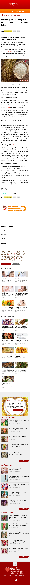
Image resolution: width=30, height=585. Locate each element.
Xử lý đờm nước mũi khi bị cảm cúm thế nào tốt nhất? (21, 294)
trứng (8, 107)
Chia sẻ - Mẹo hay (16, 15)
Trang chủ (5, 15)
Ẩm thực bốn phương (8, 417)
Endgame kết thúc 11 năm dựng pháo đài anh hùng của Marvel (8, 327)
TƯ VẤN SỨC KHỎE (6, 465)
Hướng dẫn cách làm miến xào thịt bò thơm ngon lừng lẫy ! (7, 342)
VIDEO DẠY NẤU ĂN (18, 11)
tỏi (13, 145)
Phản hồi (6, 264)
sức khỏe (10, 51)
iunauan (7, 28)
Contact (15, 577)
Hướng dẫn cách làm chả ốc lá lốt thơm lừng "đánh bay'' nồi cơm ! (21, 327)
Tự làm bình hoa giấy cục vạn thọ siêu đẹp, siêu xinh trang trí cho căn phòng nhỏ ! (18, 517)
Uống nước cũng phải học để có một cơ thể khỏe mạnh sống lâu (21, 309)
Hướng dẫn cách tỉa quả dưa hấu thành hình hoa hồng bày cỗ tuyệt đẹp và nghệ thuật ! (19, 533)
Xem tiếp (18, 410)
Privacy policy (22, 575)
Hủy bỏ (16, 264)
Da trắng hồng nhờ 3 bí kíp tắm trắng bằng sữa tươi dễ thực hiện (8, 294)
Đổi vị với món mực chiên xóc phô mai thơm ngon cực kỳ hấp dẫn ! (21, 356)
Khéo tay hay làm (7, 512)
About (15, 575)
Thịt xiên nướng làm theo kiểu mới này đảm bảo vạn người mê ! (8, 370)
